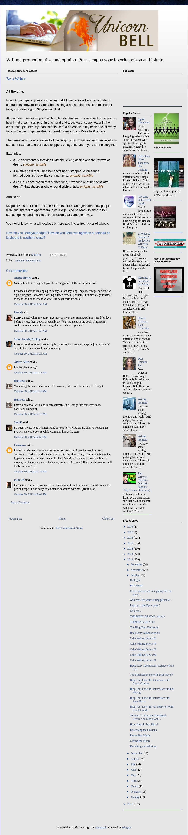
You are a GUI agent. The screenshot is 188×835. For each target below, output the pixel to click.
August (135, 758)
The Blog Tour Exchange (144, 627)
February (136, 791)
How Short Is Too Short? (144, 724)
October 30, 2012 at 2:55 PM (30, 437)
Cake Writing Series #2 (143, 654)
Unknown (20, 445)
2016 (130, 537)
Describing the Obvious (143, 729)
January (135, 797)
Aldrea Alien (21, 361)
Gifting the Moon (140, 740)
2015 (130, 543)
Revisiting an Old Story (143, 746)
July (133, 764)
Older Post (108, 518)
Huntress (19, 380)
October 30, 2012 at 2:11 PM (30, 414)
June (134, 769)
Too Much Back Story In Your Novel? (151, 674)
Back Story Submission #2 (145, 632)
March (135, 786)
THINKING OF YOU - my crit (147, 616)
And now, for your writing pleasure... (151, 599)
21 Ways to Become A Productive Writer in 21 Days (144, 240)
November (137, 569)
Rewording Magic (140, 735)
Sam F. (18, 422)
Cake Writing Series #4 (143, 643)
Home (62, 518)
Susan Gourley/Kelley (27, 339)
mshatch (19, 479)
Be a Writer (136, 585)
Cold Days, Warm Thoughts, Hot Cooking (144, 163)
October (136, 575)
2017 (130, 532)
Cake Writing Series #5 (143, 638)
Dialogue (135, 580)
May (134, 775)
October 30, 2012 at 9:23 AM (30, 353)
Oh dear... (135, 610)
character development (28, 260)
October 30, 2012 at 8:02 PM (30, 494)
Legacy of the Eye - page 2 (145, 605)
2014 (130, 548)
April (134, 780)
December (137, 564)
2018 (130, 526)
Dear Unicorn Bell (142, 362)
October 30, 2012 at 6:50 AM (30, 304)
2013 (130, 554)
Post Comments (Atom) (69, 527)
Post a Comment (20, 502)
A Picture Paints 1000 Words (144, 200)
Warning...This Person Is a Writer (144, 281)
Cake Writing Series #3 (143, 649)
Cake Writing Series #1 (143, 660)
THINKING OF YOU (142, 621)
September (137, 753)
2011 (130, 803)
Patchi (18, 312)
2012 (130, 559)
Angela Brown (22, 277)
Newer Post (15, 518)
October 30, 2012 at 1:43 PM (30, 372)
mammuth (101, 827)
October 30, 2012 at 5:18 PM (30, 471)
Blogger (126, 827)
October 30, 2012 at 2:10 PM (30, 391)
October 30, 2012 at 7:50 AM (30, 330)
